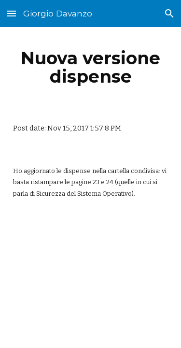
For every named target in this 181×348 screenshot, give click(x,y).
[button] (11, 13)
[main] (90, 67)
